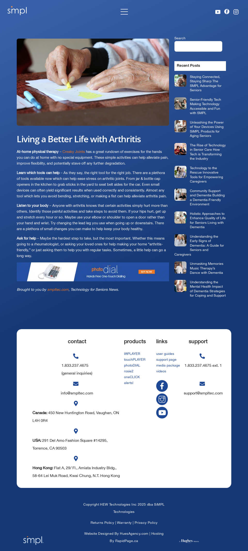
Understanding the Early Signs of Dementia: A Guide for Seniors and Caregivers (199, 245)
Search (180, 38)
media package (168, 365)
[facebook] (163, 386)
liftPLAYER (132, 354)
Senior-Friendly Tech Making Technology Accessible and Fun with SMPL (205, 106)
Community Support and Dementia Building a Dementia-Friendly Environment (207, 197)
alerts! (128, 383)
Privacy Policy (146, 523)
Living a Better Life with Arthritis (79, 139)
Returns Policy (102, 523)
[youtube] (163, 412)
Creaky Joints (73, 152)
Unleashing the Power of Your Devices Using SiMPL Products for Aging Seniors (207, 129)
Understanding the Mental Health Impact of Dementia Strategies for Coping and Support (208, 289)
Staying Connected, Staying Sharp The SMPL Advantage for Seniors (206, 83)
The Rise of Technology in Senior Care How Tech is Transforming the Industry (208, 152)
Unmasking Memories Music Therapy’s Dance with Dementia (206, 268)
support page (166, 359)
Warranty (124, 523)
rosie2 (128, 371)
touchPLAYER (135, 359)
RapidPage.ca (126, 541)
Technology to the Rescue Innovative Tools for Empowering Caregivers (206, 175)
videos (161, 371)
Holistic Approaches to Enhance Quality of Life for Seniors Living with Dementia (208, 220)
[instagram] (163, 399)
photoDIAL (132, 365)
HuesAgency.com (134, 533)
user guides (165, 354)
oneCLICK (132, 377)
